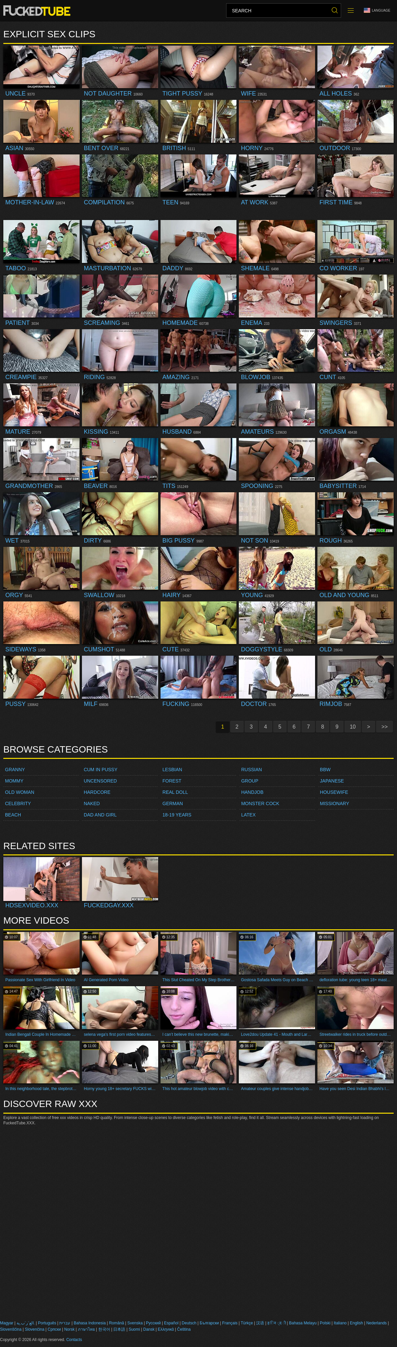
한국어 (104, 1329)
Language (377, 10)
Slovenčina (35, 1329)
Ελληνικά (166, 1329)
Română (116, 1323)
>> (384, 727)
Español (171, 1323)
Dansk (149, 1329)
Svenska (135, 1323)
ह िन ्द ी (276, 1323)
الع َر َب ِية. (26, 1323)
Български (209, 1323)
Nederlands (376, 1323)
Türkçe (247, 1323)
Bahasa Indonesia (90, 1323)
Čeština (184, 1329)
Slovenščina (11, 1329)
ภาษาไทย (86, 1329)
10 (353, 727)
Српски (54, 1329)
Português (47, 1323)
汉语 (260, 1323)
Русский (153, 1323)
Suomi (134, 1329)
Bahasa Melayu (303, 1323)
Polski (325, 1323)
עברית (64, 1323)
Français (229, 1323)
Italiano (340, 1323)
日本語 (119, 1329)
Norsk (69, 1329)
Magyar (6, 1323)
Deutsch (189, 1323)
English (356, 1323)
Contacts (74, 1339)
